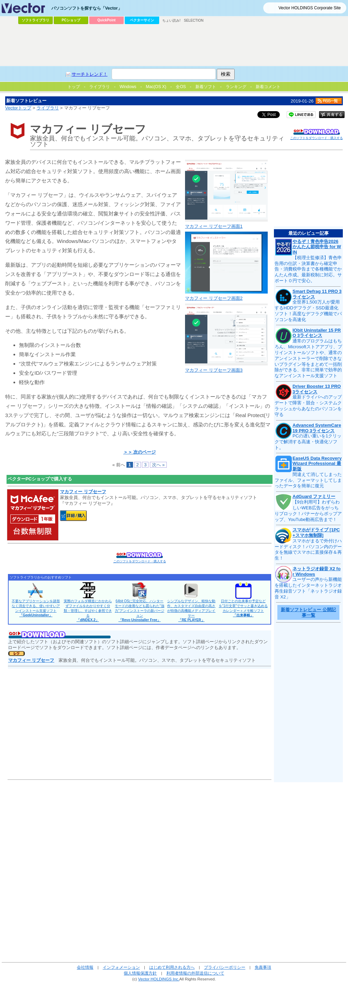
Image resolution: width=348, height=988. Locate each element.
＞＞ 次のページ (139, 452)
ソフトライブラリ (35, 20)
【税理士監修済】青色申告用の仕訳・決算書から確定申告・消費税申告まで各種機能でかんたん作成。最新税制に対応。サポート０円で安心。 (308, 269)
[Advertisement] (136, 78)
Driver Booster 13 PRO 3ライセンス (317, 389)
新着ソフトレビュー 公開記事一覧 (308, 612)
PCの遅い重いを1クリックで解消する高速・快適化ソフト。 (308, 441)
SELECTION (194, 20)
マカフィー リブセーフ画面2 (214, 298)
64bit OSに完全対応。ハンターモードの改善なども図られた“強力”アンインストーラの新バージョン (139, 610)
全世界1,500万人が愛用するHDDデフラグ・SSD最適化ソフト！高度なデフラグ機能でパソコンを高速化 (308, 310)
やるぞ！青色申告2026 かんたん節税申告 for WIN (317, 247)
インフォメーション (121, 967)
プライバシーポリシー (224, 967)
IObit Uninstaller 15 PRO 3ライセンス (317, 333)
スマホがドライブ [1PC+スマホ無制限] (316, 532)
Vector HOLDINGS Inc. (159, 979)
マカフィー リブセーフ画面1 (214, 226)
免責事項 (263, 967)
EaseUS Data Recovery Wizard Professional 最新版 (317, 463)
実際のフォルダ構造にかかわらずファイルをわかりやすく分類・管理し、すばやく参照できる (88, 610)
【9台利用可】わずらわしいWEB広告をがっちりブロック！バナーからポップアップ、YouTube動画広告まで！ (308, 510)
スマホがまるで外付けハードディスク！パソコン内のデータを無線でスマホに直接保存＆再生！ (308, 549)
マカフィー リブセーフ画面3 (214, 370)
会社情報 (85, 967)
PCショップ (71, 20)
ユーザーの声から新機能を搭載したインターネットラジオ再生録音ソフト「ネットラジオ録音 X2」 (308, 588)
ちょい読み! (171, 20)
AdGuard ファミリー (314, 496)
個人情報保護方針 (140, 973)
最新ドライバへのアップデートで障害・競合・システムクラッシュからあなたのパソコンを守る (308, 405)
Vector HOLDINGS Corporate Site (309, 8)
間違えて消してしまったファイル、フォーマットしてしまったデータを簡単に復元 (308, 480)
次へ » (158, 464)
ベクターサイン (142, 20)
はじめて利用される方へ (172, 967)
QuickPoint (107, 20)
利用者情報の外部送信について (195, 973)
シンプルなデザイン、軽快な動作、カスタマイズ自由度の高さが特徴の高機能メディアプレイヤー (191, 610)
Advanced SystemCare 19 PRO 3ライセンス (317, 428)
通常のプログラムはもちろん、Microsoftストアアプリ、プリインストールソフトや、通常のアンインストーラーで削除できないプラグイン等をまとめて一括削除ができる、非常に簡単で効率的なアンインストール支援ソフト (308, 358)
